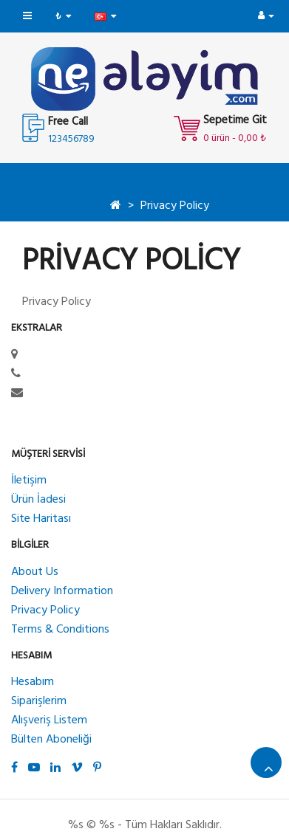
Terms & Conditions (60, 629)
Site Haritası (41, 519)
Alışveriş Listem (49, 720)
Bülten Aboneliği (51, 739)
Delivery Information (62, 591)
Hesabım (32, 682)
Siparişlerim (39, 701)
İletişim (29, 480)
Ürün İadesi (38, 499)
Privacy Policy (174, 206)
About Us (34, 572)
